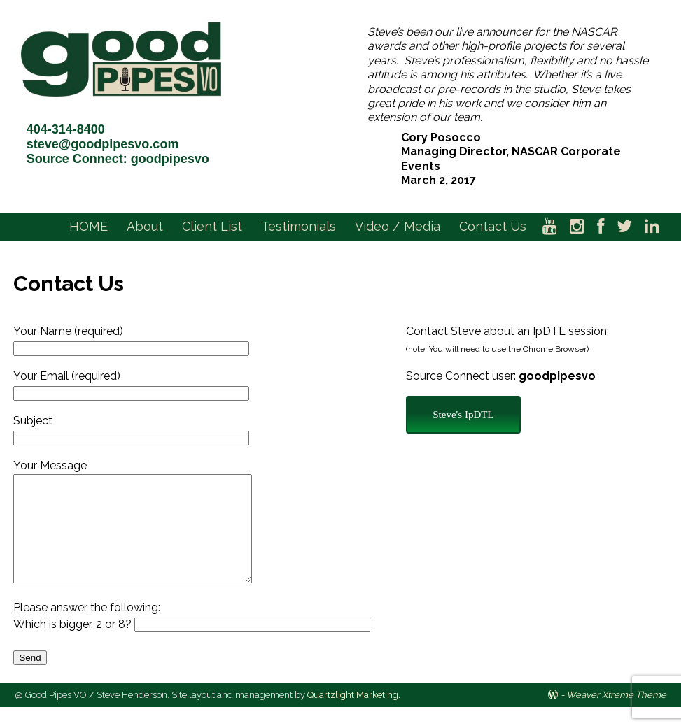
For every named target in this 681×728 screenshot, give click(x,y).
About (145, 226)
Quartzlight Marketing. (353, 716)
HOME (88, 226)
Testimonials (298, 226)
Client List (212, 226)
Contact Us (492, 226)
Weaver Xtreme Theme (616, 716)
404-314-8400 (66, 129)
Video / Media (397, 226)
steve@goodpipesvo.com (103, 144)
